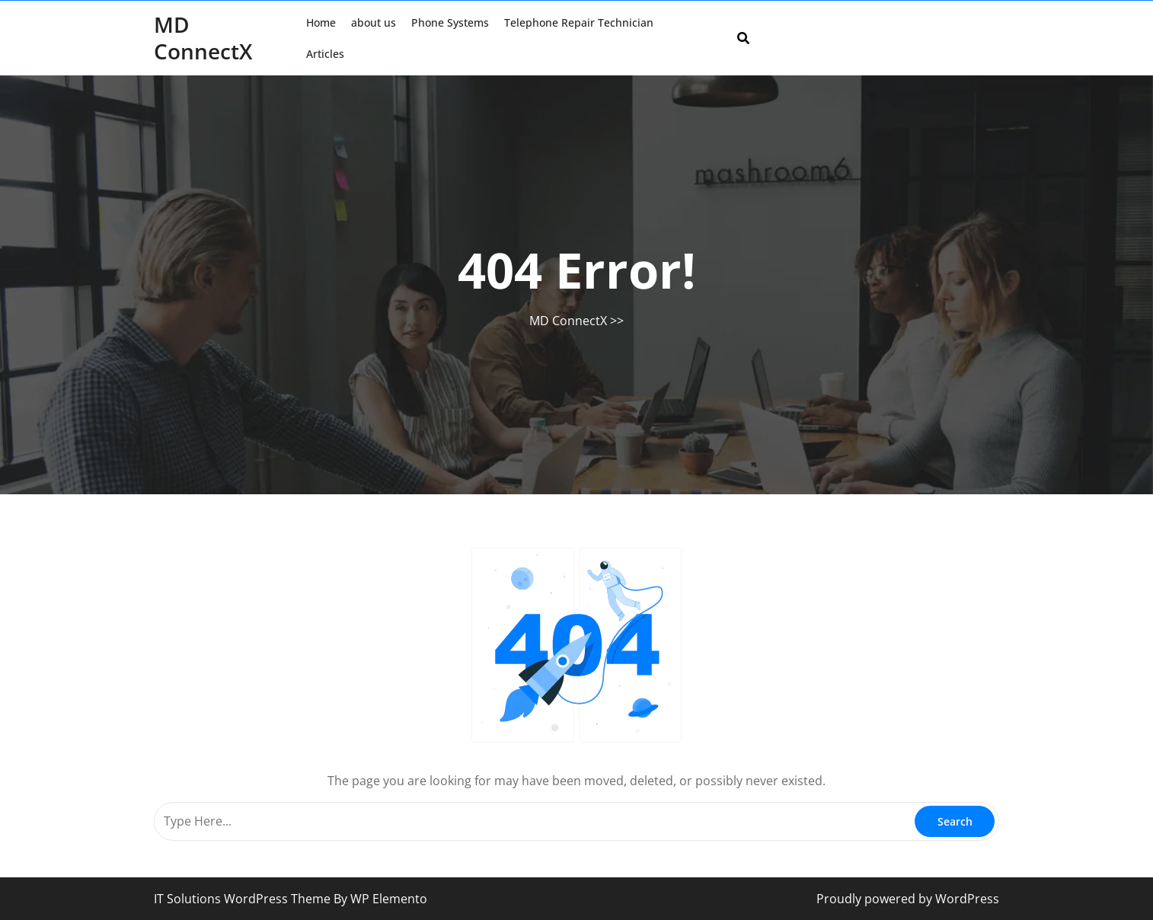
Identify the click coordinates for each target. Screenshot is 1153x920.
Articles (325, 53)
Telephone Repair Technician (578, 22)
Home (321, 22)
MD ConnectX (203, 37)
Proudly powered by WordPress (907, 898)
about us (373, 22)
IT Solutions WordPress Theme (244, 898)
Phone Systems (450, 22)
